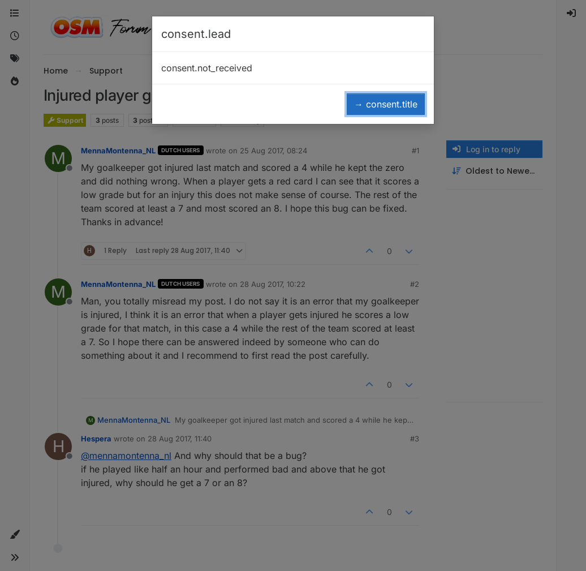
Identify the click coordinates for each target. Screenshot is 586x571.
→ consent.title (385, 104)
